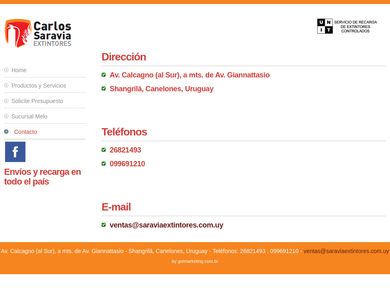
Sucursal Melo (29, 116)
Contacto (25, 132)
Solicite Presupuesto (37, 101)
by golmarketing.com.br (195, 261)
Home (18, 70)
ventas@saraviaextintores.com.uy (166, 225)
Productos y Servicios (38, 85)
